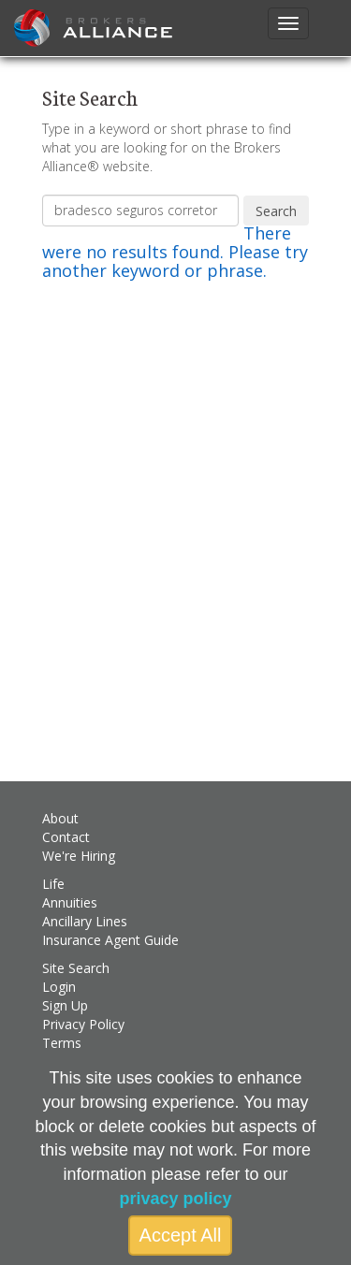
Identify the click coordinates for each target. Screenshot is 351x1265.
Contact (66, 837)
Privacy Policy (83, 1024)
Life (53, 884)
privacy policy (175, 1198)
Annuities (69, 902)
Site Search (76, 968)
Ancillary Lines (84, 921)
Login (59, 987)
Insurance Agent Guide (110, 940)
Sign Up (65, 1005)
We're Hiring (78, 856)
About (60, 818)
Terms (61, 1043)
